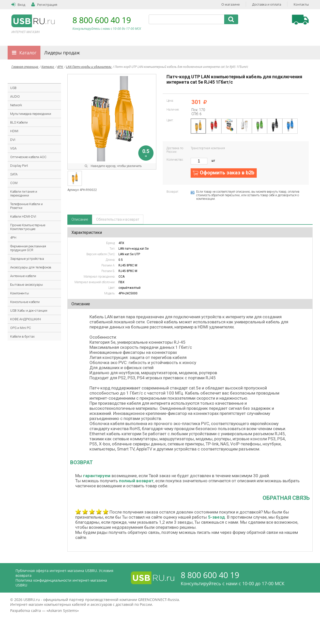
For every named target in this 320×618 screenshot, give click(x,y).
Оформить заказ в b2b (227, 173)
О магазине (230, 4)
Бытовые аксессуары (26, 285)
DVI (12, 140)
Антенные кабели (23, 276)
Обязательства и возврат (117, 219)
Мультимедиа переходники (30, 114)
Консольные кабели (25, 302)
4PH (60, 67)
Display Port (19, 166)
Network (16, 105)
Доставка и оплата (266, 4)
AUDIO (15, 96)
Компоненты (19, 293)
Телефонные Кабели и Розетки (26, 206)
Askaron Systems (62, 610)
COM (14, 183)
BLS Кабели (19, 122)
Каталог (28, 53)
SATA (14, 174)
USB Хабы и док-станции (28, 310)
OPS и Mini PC (20, 328)
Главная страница (25, 67)
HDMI (14, 131)
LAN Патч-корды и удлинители (89, 67)
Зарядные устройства (27, 259)
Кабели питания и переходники (23, 193)
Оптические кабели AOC (28, 157)
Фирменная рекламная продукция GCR (28, 248)
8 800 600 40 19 (101, 19)
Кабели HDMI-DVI (23, 216)
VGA (13, 148)
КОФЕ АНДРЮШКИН (25, 319)
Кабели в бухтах (22, 336)
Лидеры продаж (62, 53)
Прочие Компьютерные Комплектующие (27, 227)
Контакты (301, 4)
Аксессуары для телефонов (30, 267)
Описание (79, 219)
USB (13, 88)
